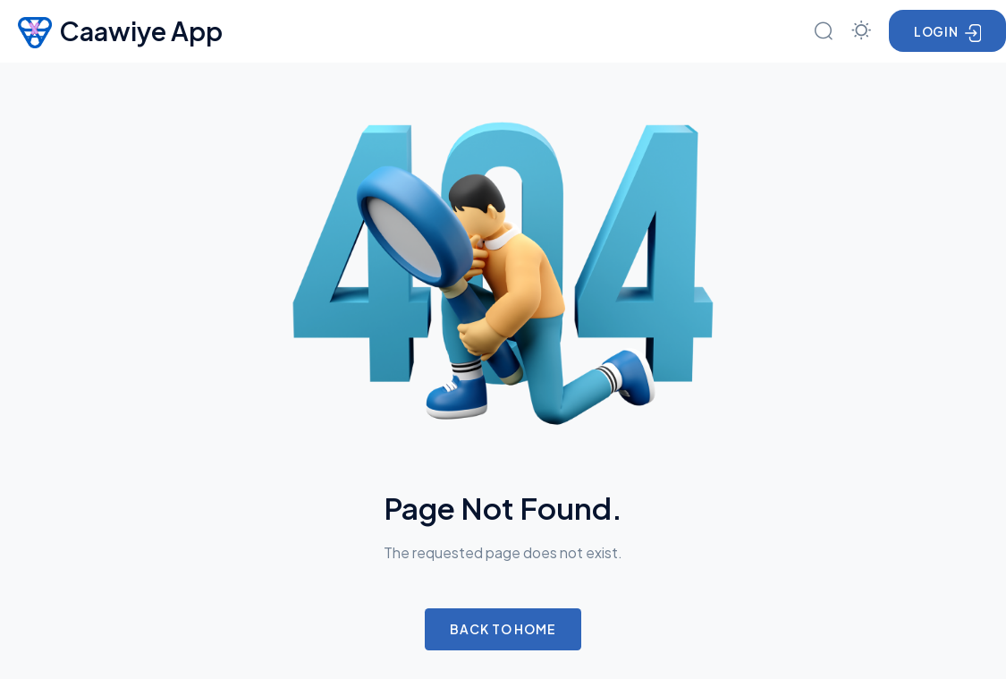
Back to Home (503, 629)
